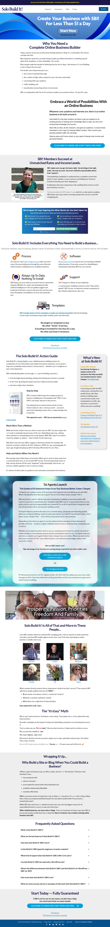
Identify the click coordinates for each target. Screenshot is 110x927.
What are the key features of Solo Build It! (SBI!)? (40, 836)
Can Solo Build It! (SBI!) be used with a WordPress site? (43, 862)
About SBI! (69, 922)
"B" (55, 682)
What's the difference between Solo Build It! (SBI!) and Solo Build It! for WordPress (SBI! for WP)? (54, 869)
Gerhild (31, 682)
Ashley (54, 661)
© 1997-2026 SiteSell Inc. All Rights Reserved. (30, 922)
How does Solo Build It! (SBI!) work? (35, 843)
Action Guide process (31, 262)
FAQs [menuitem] (67, 9)
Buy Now (103, 9)
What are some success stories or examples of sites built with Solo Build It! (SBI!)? (53, 884)
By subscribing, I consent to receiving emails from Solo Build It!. (54, 232)
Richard (31, 661)
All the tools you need (66, 262)
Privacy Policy (48, 922)
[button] (55, 210)
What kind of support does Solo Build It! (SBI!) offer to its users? (46, 856)
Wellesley (78, 661)
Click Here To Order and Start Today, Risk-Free (77, 145)
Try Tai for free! (93, 379)
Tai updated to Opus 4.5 (89, 427)
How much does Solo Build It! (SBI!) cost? (37, 877)
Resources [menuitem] (58, 9)
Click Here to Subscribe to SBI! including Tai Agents (55, 556)
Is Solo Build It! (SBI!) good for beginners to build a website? (44, 849)
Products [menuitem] (48, 9)
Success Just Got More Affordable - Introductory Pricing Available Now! (55, 2)
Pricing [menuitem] (75, 9)
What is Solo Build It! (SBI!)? (32, 830)
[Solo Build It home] (12, 9)
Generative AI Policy (59, 922)
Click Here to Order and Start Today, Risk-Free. (55, 906)
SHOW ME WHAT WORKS (66, 229)
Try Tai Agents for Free (54, 569)
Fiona (79, 682)
